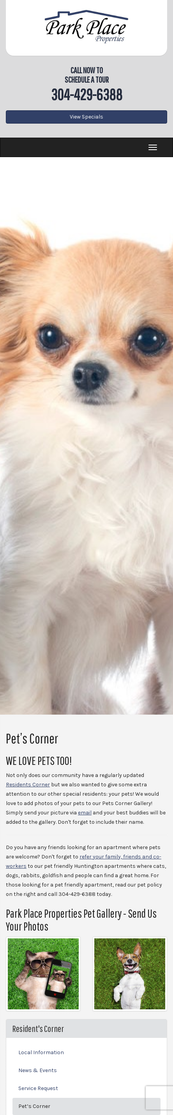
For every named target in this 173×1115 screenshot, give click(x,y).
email (85, 812)
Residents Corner (28, 784)
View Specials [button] (86, 116)
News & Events (37, 1070)
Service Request (38, 1088)
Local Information (41, 1052)
